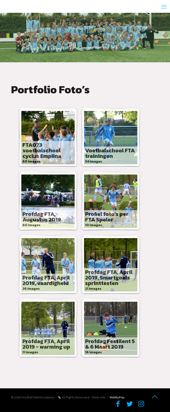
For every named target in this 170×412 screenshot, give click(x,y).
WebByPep (117, 397)
